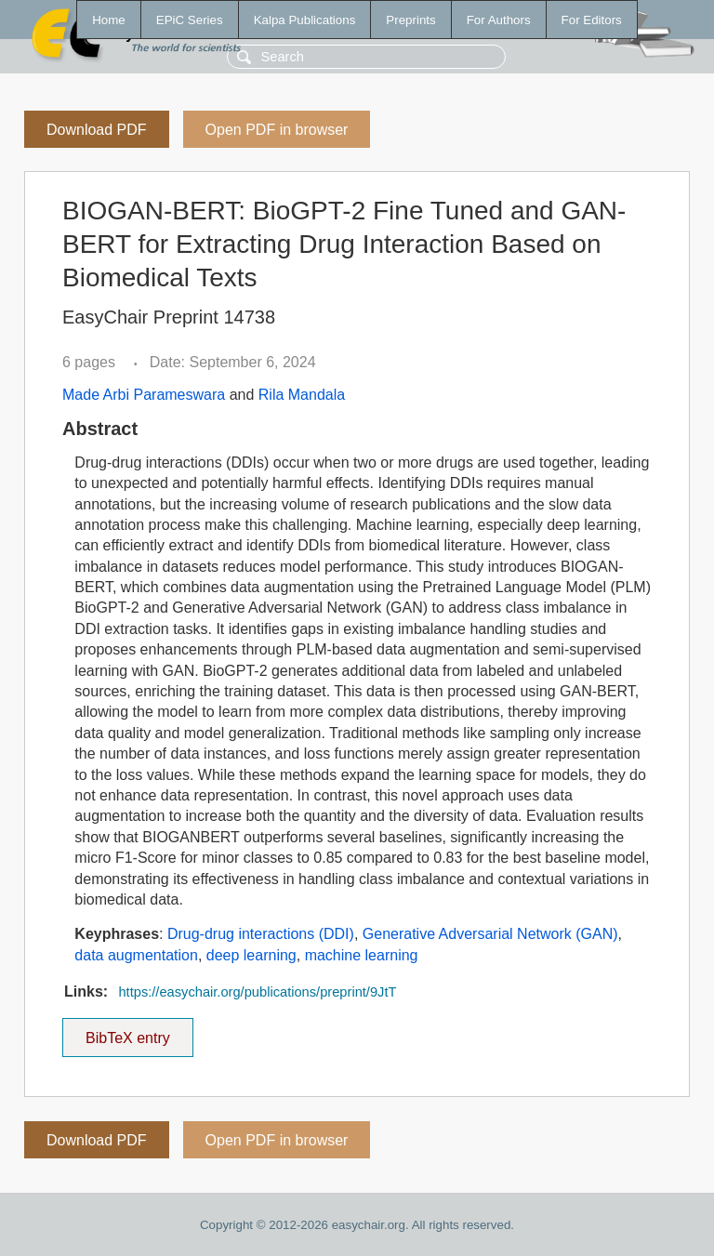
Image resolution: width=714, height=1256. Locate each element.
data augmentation (136, 955)
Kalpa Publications (305, 20)
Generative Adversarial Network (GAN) (490, 934)
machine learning (361, 955)
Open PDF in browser (277, 130)
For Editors (592, 20)
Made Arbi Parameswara (143, 395)
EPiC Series (189, 20)
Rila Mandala (301, 395)
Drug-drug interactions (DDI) (260, 934)
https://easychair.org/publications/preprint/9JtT (257, 992)
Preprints (410, 20)
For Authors (499, 20)
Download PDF (96, 130)
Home (109, 20)
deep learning (251, 955)
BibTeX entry (127, 1032)
